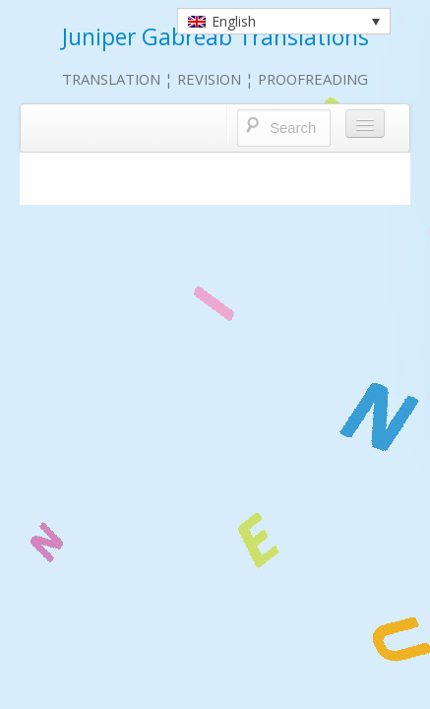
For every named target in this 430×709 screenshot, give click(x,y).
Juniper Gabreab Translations (215, 37)
